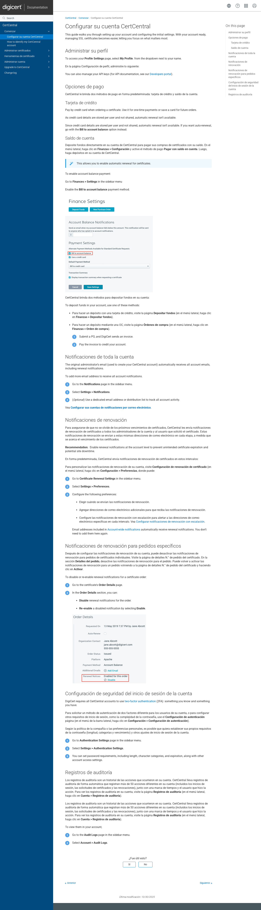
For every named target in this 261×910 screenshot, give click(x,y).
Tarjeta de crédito (240, 42)
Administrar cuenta (27, 62)
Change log (10, 72)
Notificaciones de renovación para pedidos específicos (241, 74)
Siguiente (205, 882)
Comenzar (27, 31)
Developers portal (160, 74)
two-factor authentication (140, 701)
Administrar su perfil (239, 32)
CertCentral (10, 25)
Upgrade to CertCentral (27, 67)
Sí (129, 864)
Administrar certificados (27, 50)
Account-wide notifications (123, 529)
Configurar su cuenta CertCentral (25, 36)
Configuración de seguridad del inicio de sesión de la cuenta (243, 86)
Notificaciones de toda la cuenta (241, 55)
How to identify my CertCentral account (23, 43)
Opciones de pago (238, 37)
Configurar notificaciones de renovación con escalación (170, 521)
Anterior (71, 882)
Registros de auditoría (240, 94)
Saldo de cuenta (239, 48)
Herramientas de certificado (27, 56)
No (145, 864)
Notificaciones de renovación (237, 63)
